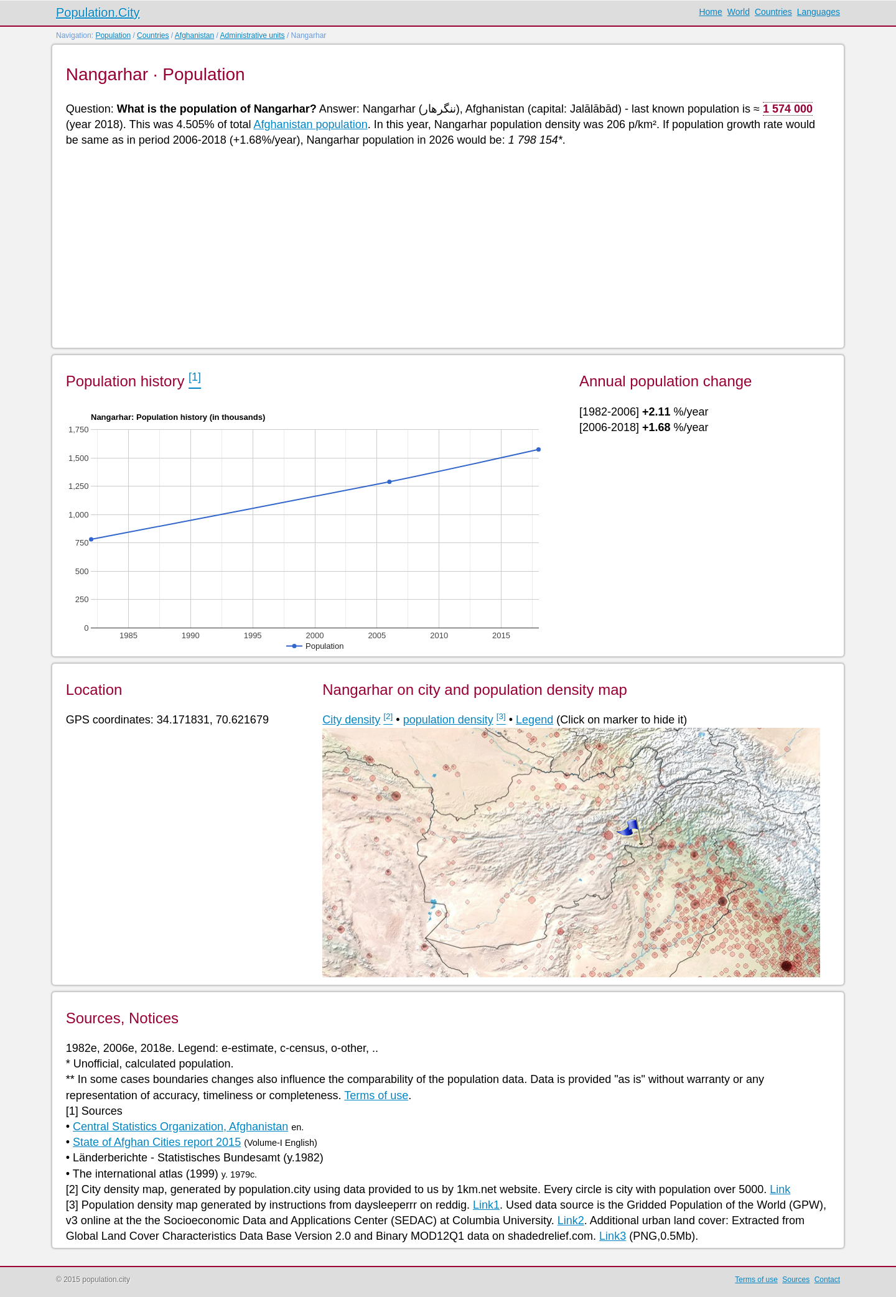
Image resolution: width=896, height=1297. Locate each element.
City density (351, 720)
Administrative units (252, 35)
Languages (818, 12)
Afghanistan (194, 35)
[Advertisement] (439, 246)
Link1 (486, 1205)
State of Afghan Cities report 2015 (157, 1142)
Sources (796, 1279)
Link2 (571, 1220)
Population (113, 35)
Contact (827, 1279)
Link (780, 1189)
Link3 (612, 1236)
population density (448, 720)
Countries (773, 12)
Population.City (98, 12)
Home (710, 12)
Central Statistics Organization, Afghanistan (180, 1126)
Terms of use (376, 1095)
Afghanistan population (311, 124)
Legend (534, 720)
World (738, 12)
